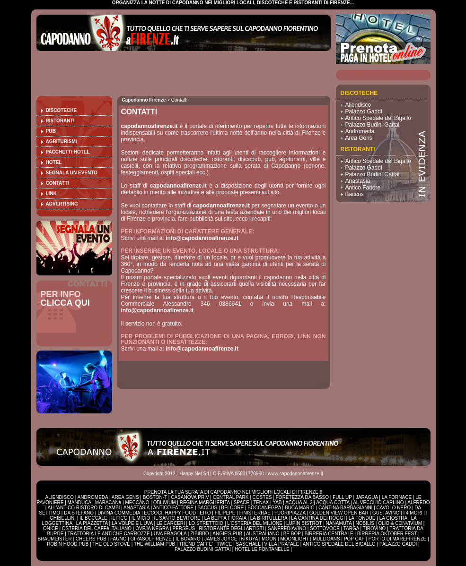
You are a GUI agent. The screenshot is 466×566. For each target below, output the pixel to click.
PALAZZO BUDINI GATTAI (203, 549)
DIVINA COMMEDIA (118, 512)
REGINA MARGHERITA (205, 502)
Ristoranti (60, 120)
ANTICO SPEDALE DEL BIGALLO (339, 544)
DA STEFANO (79, 512)
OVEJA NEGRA (151, 528)
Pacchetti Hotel (68, 151)
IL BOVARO (188, 538)
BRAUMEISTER (54, 538)
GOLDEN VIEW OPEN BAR (339, 512)
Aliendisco (358, 105)
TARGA (351, 528)
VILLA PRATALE (281, 544)
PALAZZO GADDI (398, 544)
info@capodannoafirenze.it (202, 238)
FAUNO (118, 538)
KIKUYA (249, 538)
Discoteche (61, 110)
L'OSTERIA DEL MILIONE (254, 523)
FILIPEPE (225, 512)
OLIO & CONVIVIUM (400, 523)
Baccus (354, 194)
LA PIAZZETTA (92, 523)
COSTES (262, 497)
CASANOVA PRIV (190, 497)
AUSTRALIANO (263, 533)
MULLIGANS (326, 538)
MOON (269, 538)
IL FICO (119, 518)
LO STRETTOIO (206, 523)
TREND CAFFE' (196, 544)
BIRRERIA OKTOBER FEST (387, 533)
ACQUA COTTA (332, 502)
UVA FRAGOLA (170, 533)
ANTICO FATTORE (173, 507)
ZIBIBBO (199, 533)
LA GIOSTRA (393, 518)
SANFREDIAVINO (287, 528)
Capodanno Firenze (144, 100)
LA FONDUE (362, 518)
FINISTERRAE (255, 512)
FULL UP (342, 497)
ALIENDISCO (59, 497)
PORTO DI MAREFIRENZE (397, 538)
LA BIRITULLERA (268, 518)
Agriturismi (61, 141)
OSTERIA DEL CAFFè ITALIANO (97, 528)
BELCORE (232, 507)
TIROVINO (374, 528)
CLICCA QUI (65, 303)
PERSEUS (183, 528)
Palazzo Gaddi (363, 111)
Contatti (57, 183)
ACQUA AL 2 (298, 502)
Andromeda (360, 131)
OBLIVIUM (164, 502)
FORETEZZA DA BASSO (302, 497)
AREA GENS (125, 497)
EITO (205, 512)
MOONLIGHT (294, 538)
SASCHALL (248, 544)
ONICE (50, 528)
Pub (51, 131)
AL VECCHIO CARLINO (378, 502)
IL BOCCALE (93, 518)
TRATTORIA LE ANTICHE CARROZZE (108, 533)
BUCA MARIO (300, 507)
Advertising (62, 203)
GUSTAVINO (385, 512)
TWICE (224, 544)
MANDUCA (79, 502)
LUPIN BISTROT (304, 523)
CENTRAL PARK (231, 497)
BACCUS (207, 507)
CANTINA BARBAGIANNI (345, 507)
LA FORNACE (397, 497)
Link (51, 193)
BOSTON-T (155, 497)
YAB (277, 502)
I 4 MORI (412, 512)
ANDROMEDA (93, 497)
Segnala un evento (71, 172)
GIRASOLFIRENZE (151, 538)
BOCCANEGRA (264, 507)
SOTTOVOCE (325, 528)
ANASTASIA (136, 507)
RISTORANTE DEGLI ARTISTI (231, 528)
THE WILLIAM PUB (154, 544)
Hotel (54, 162)
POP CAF (354, 538)
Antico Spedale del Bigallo (378, 118)
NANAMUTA (339, 523)
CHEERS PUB (91, 538)
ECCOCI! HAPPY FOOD (170, 512)
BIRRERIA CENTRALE (329, 533)
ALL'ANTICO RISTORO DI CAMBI (84, 507)
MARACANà (108, 502)
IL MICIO (141, 518)
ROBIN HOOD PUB (67, 544)
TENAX (261, 502)
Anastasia (357, 181)
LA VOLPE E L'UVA (132, 523)
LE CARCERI (171, 523)
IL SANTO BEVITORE (177, 518)
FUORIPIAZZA (290, 512)
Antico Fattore (363, 187)
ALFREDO (418, 502)
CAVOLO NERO (394, 507)
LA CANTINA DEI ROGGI (317, 518)
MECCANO (137, 502)
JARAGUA (367, 497)
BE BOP (292, 533)
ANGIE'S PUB (227, 533)
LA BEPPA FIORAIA (225, 518)
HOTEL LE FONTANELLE (262, 549)
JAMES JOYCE (220, 538)
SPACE (241, 502)
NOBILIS (365, 523)
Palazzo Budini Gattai (372, 124)
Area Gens (358, 138)
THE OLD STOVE (111, 544)
